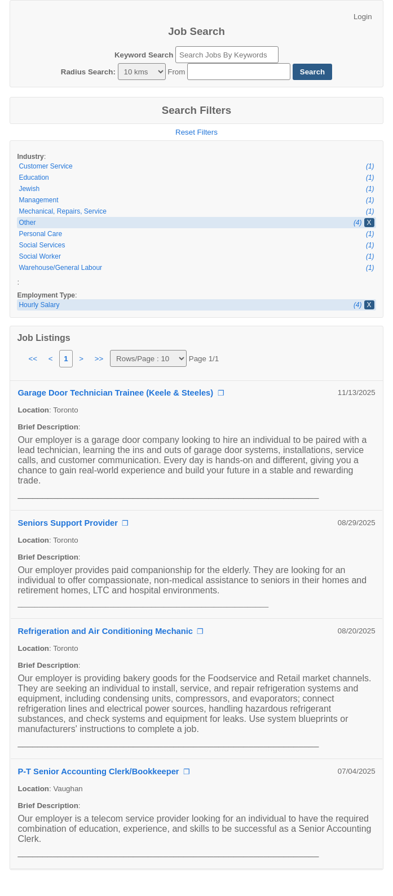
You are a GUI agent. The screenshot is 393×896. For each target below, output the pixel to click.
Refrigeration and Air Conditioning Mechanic (105, 631)
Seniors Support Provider (67, 522)
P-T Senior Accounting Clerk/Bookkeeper (98, 771)
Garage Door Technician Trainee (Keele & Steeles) (115, 392)
